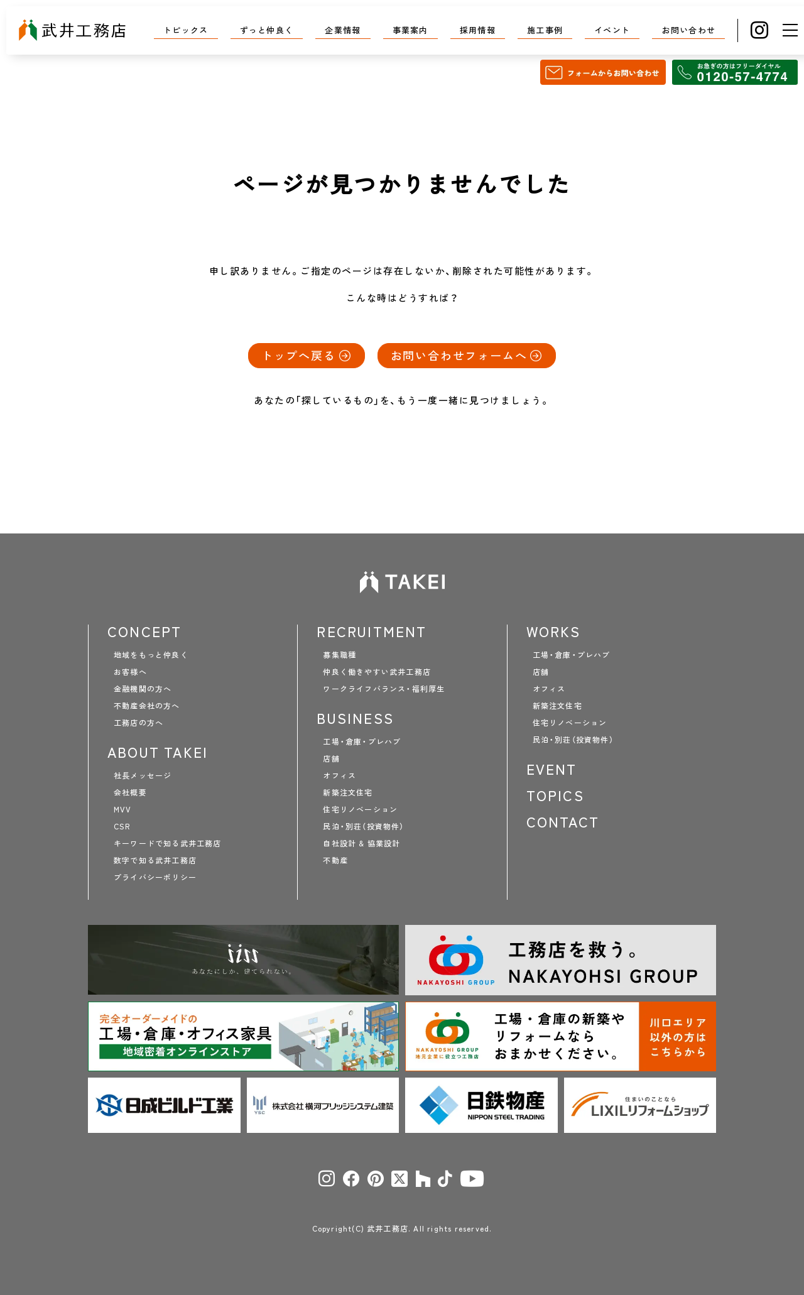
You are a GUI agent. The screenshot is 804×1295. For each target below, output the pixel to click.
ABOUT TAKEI (157, 752)
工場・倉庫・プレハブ (362, 741)
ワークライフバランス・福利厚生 (384, 688)
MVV (123, 809)
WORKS (553, 631)
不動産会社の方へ (147, 705)
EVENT (551, 769)
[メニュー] (790, 30)
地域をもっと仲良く (151, 654)
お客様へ (130, 671)
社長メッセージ (142, 775)
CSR (122, 826)
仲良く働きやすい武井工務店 (377, 671)
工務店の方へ (138, 722)
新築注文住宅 (347, 792)
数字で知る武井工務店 (155, 860)
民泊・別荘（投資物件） (363, 826)
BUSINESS (355, 718)
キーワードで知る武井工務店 (168, 843)
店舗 (331, 758)
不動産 (335, 860)
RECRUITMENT (371, 631)
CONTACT (562, 822)
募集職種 (339, 654)
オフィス (339, 775)
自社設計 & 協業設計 (361, 843)
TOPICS (555, 795)
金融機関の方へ (142, 688)
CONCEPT (144, 631)
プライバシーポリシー (155, 877)
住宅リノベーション (360, 809)
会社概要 (130, 792)
